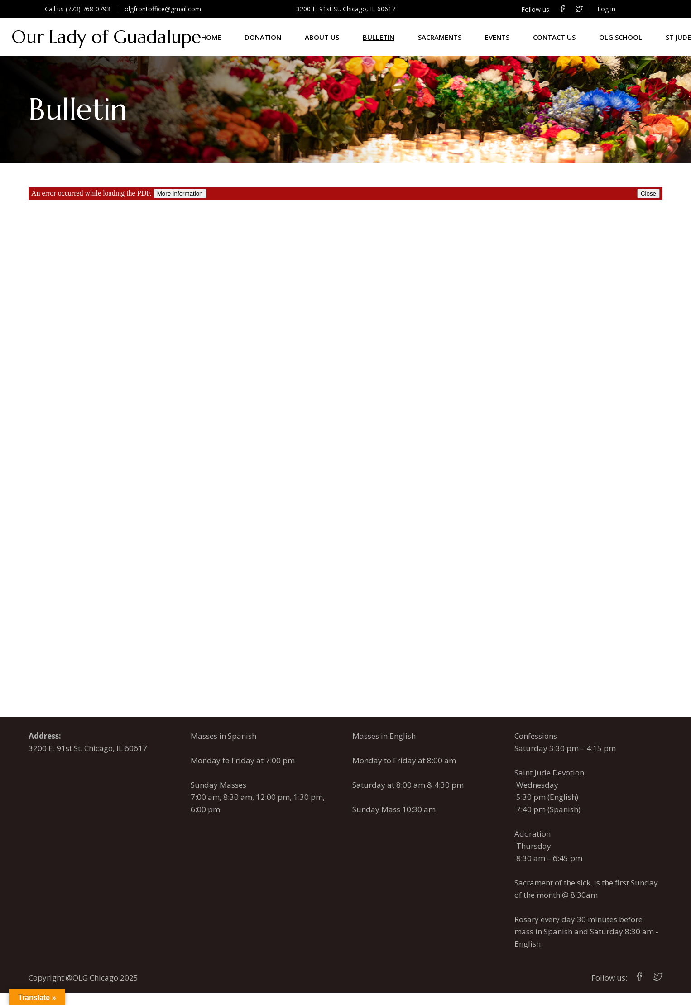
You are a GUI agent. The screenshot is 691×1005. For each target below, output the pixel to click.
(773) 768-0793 (88, 9)
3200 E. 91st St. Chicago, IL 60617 (345, 9)
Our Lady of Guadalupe (106, 36)
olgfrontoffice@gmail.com (163, 9)
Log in (606, 9)
